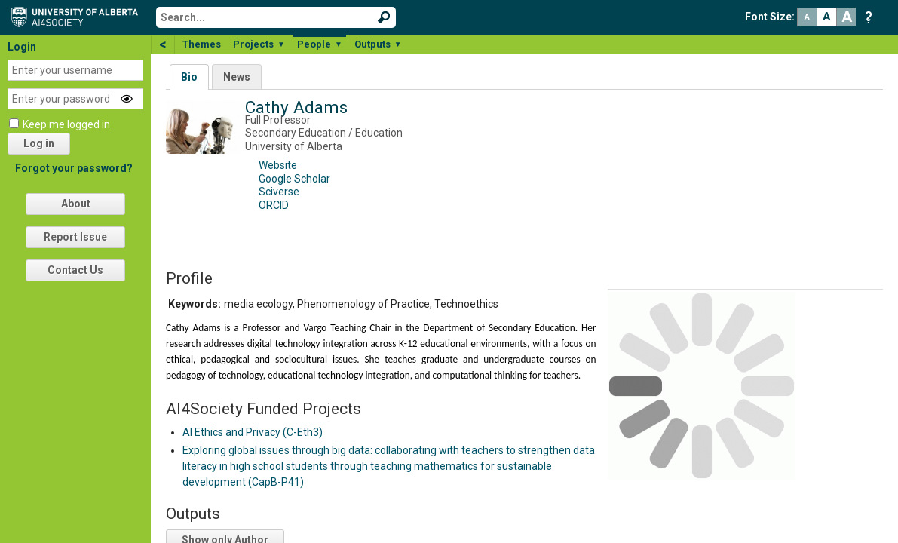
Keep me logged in (66, 124)
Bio (189, 77)
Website (278, 165)
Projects (259, 44)
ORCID (274, 205)
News (236, 77)
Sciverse (279, 192)
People (319, 44)
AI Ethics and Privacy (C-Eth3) (252, 432)
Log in (38, 143)
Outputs (378, 44)
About (75, 204)
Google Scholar (294, 179)
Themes (201, 44)
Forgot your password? (74, 168)
